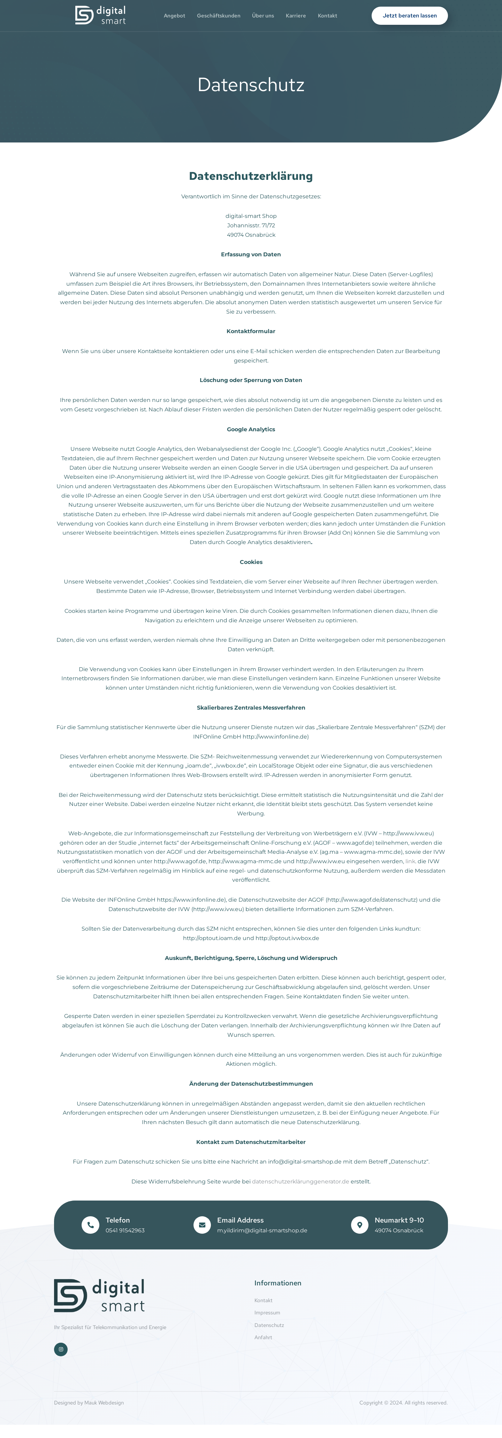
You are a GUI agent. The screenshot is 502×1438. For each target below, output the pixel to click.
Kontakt (332, 15)
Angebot (170, 15)
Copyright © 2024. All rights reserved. (403, 1416)
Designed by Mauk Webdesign (89, 1416)
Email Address (240, 1233)
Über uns (264, 15)
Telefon (117, 1233)
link (425, 870)
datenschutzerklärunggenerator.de (300, 1194)
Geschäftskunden (217, 15)
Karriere (299, 15)
